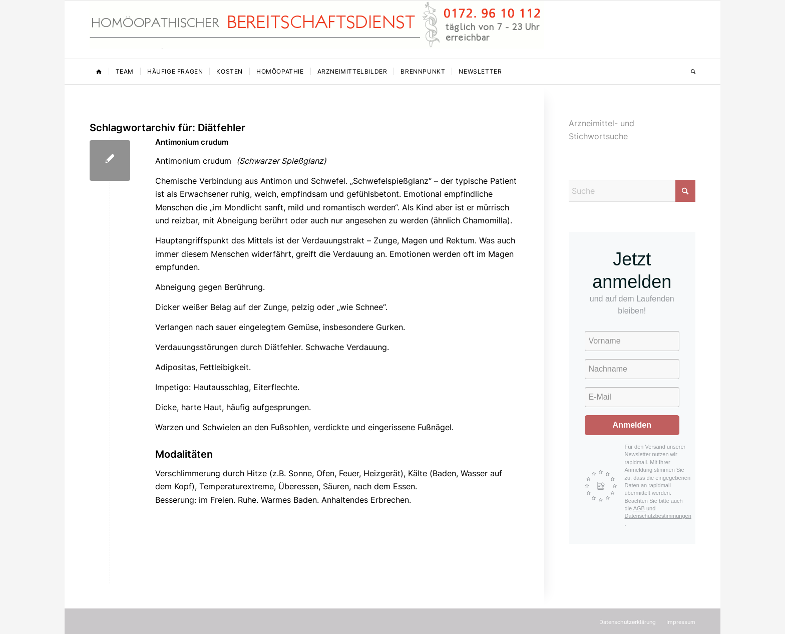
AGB (639, 508)
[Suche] (689, 71)
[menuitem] (99, 71)
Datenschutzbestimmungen (658, 516)
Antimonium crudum (191, 142)
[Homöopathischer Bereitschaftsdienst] (317, 30)
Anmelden (632, 425)
